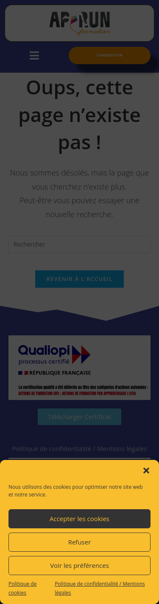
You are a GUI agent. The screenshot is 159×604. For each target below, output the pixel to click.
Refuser (79, 542)
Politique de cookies (22, 588)
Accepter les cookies (79, 518)
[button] (146, 470)
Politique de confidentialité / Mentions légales (100, 588)
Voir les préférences (79, 565)
